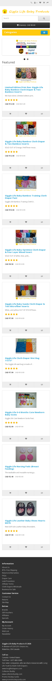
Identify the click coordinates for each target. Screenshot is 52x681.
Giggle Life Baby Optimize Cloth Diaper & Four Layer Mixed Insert (25, 250)
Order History (7, 628)
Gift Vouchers (7, 612)
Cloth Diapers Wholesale (11, 586)
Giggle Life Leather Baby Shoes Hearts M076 (25, 521)
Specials (5, 618)
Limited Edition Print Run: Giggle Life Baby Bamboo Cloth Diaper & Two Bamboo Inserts (24, 89)
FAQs (4, 575)
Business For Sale (9, 589)
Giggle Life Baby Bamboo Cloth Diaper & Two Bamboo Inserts (25, 142)
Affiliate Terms (7, 584)
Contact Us (6, 597)
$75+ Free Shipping (9, 570)
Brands (5, 610)
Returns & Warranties (10, 573)
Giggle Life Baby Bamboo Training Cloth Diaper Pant (26, 196)
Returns (5, 599)
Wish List (5, 631)
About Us (5, 567)
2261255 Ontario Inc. (20, 646)
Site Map (5, 602)
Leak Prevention (8, 581)
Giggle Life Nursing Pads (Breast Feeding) (22, 467)
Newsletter (6, 634)
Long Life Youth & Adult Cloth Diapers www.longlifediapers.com (24, 666)
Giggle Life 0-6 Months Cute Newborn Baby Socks (24, 413)
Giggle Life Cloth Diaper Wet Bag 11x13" (22, 359)
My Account (6, 625)
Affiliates (5, 615)
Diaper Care (7, 578)
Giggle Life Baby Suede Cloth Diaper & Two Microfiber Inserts (25, 305)
